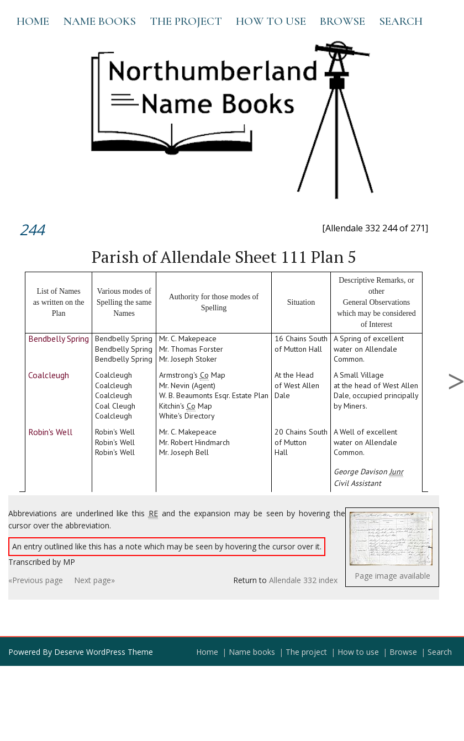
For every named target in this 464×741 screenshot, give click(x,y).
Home (33, 21)
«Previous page (35, 580)
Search (401, 21)
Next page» (94, 580)
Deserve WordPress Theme (103, 652)
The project (186, 21)
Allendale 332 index (303, 580)
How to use (271, 21)
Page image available (392, 575)
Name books (99, 21)
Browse (342, 21)
